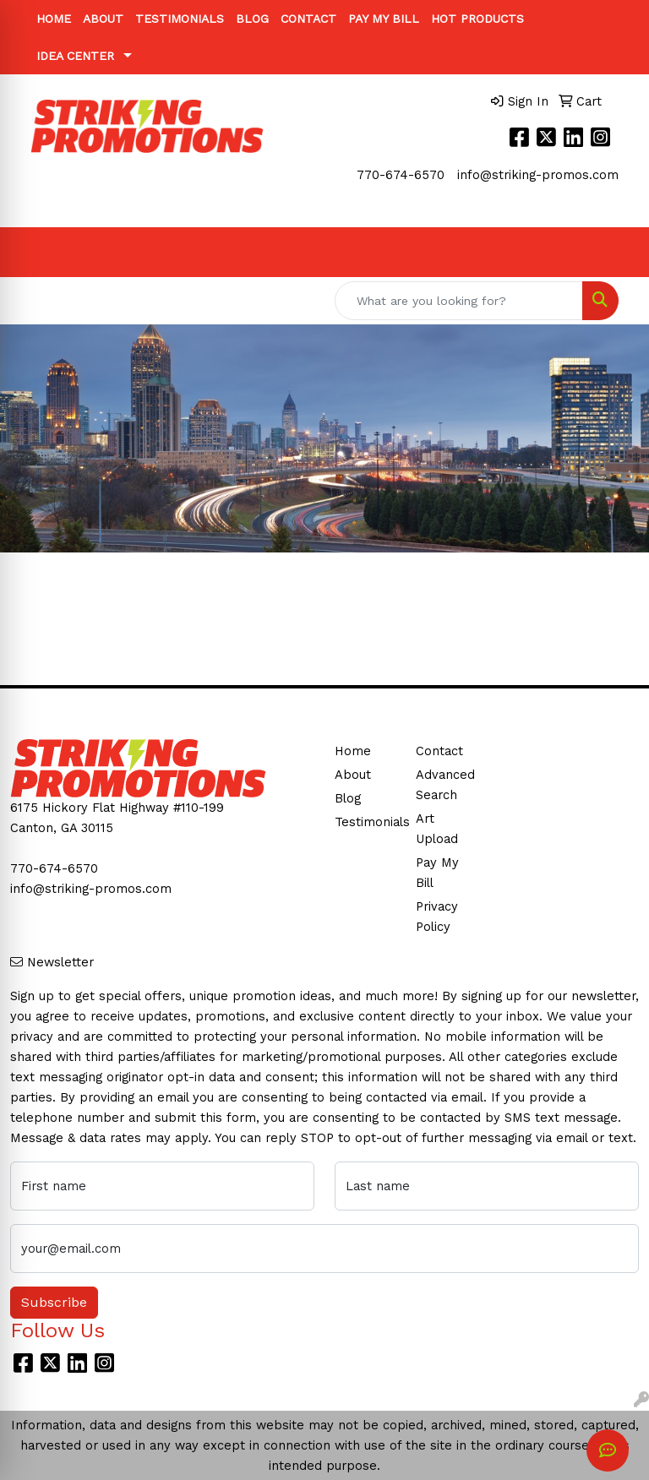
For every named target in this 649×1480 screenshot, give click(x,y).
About (103, 18)
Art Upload (437, 828)
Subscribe (54, 1302)
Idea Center (75, 56)
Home (53, 18)
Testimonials (179, 18)
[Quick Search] (459, 300)
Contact (308, 18)
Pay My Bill (383, 18)
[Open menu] (615, 252)
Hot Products (477, 18)
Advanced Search (445, 785)
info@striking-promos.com (538, 174)
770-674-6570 (400, 174)
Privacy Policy (437, 916)
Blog (252, 18)
